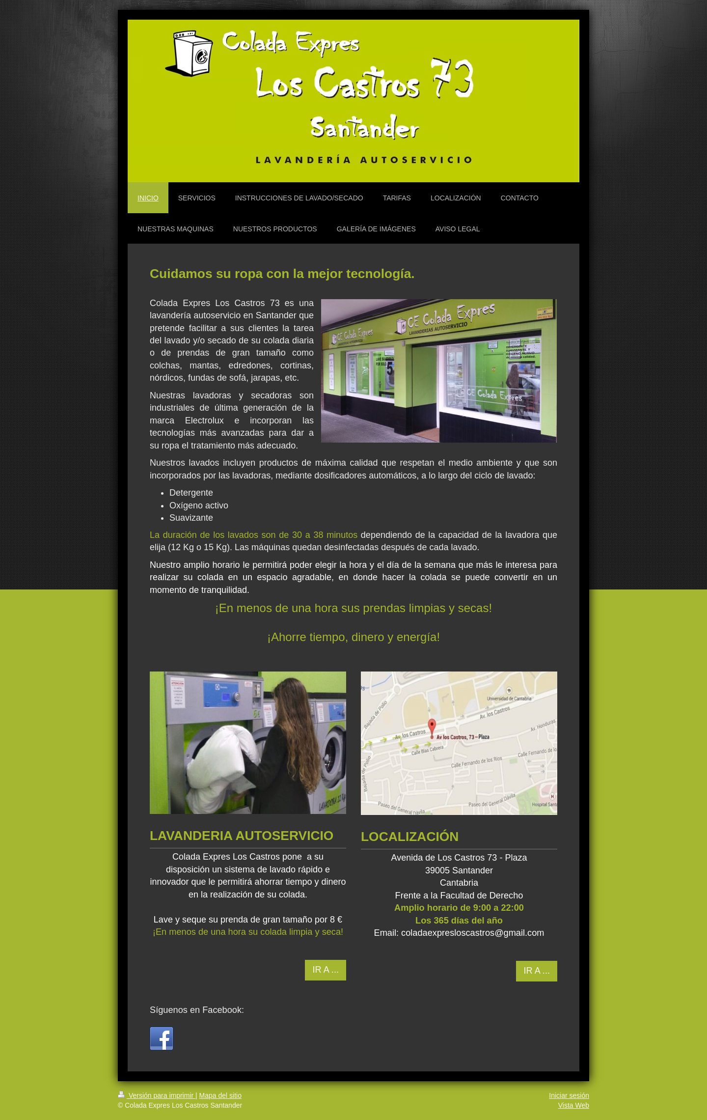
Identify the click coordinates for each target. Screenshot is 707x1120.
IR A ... (325, 970)
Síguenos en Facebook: (197, 1010)
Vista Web (573, 1105)
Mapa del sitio (220, 1095)
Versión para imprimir (156, 1095)
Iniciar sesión (569, 1095)
